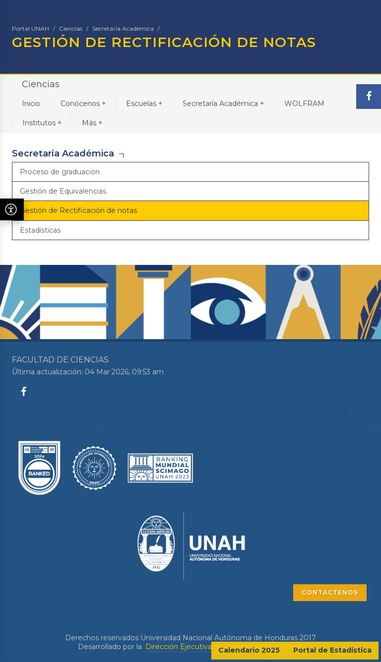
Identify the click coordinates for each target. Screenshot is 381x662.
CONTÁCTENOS (330, 592)
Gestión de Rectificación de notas (78, 210)
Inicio (31, 103)
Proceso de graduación (60, 171)
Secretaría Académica (123, 28)
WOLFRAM (304, 103)
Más (92, 122)
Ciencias (70, 28)
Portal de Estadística (332, 650)
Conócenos (83, 103)
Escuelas (144, 103)
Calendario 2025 (249, 650)
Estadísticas (40, 230)
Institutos (42, 122)
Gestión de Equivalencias (63, 191)
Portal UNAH (30, 28)
